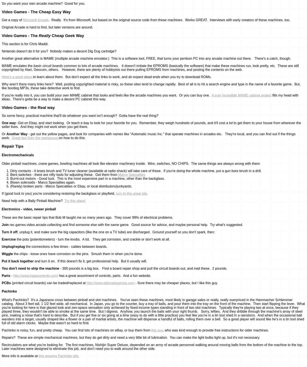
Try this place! (75, 201)
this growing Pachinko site (58, 356)
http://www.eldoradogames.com (110, 283)
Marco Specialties (131, 175)
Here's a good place (17, 77)
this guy (157, 330)
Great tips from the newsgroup (35, 138)
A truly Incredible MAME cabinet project (241, 95)
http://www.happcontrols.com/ (35, 276)
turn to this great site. (132, 193)
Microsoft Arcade (36, 20)
